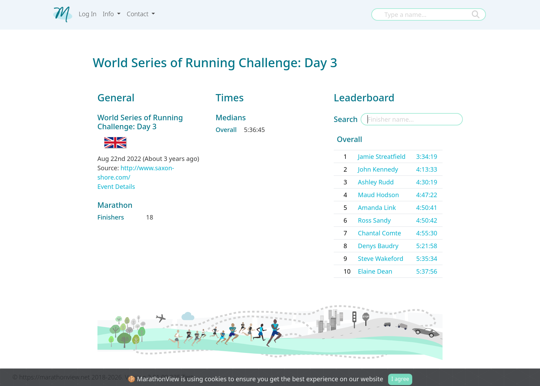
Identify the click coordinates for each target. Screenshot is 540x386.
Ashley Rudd (376, 182)
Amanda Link (377, 207)
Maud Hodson (378, 195)
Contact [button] (138, 14)
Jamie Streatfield (381, 156)
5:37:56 (426, 271)
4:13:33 (426, 169)
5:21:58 (426, 246)
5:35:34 (426, 258)
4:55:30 (426, 233)
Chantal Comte (379, 233)
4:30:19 (426, 182)
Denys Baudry (378, 246)
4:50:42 (426, 220)
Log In (88, 14)
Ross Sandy (374, 220)
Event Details (116, 186)
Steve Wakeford (380, 258)
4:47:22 (426, 195)
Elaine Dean (375, 271)
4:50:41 (426, 207)
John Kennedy (378, 169)
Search (345, 119)
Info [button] (109, 14)
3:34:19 (426, 156)
